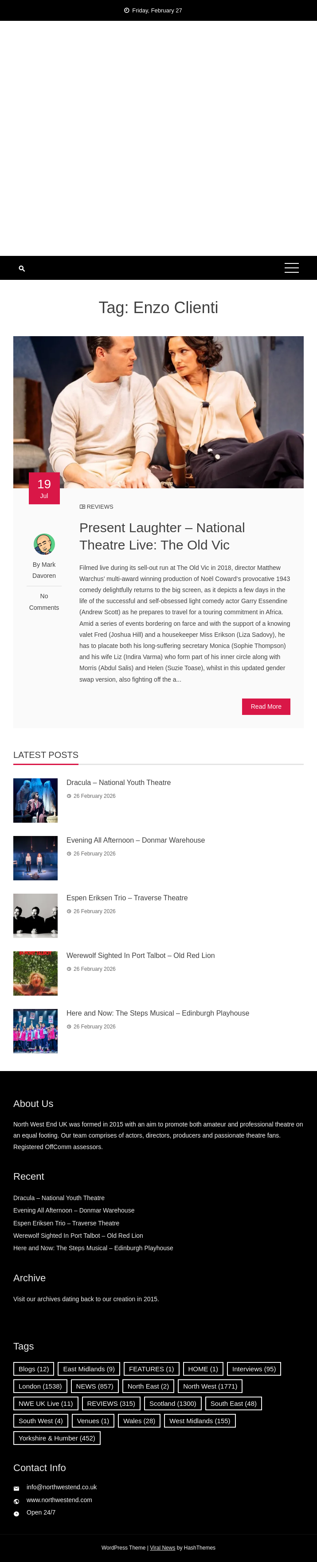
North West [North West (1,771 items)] (210, 1386)
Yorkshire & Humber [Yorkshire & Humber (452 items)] (57, 1438)
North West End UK (158, 66)
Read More (266, 706)
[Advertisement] (158, 189)
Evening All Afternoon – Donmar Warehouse (136, 840)
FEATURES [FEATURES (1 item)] (151, 1369)
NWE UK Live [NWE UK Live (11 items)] (46, 1403)
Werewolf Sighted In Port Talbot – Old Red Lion (141, 955)
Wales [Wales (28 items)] (139, 1421)
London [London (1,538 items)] (40, 1386)
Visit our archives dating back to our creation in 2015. (86, 1299)
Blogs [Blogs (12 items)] (34, 1369)
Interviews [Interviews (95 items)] (254, 1369)
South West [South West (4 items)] (41, 1421)
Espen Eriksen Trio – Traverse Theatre (127, 898)
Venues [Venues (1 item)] (93, 1421)
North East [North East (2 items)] (148, 1386)
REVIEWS (100, 506)
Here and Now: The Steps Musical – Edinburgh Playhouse (158, 1013)
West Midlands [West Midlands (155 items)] (199, 1421)
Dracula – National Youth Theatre (119, 782)
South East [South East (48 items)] (234, 1403)
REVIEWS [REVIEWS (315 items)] (111, 1403)
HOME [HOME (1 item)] (203, 1369)
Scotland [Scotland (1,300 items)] (172, 1403)
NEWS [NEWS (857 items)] (94, 1386)
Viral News (162, 1548)
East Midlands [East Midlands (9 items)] (89, 1369)
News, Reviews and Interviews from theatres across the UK (158, 84)
